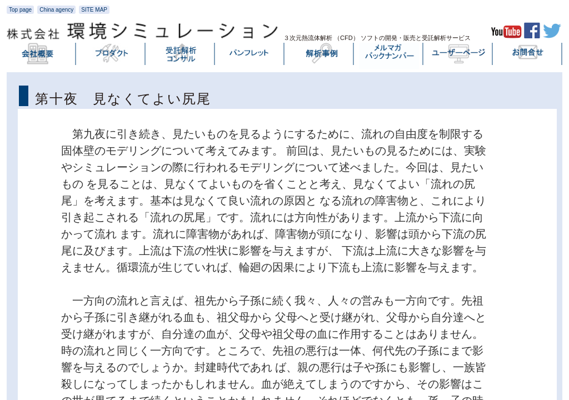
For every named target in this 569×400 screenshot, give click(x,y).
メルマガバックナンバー (389, 56)
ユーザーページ (458, 56)
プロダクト (111, 56)
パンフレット (250, 56)
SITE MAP (94, 10)
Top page (20, 10)
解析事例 (320, 56)
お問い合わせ (528, 56)
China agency (56, 10)
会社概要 (42, 56)
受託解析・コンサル (181, 56)
